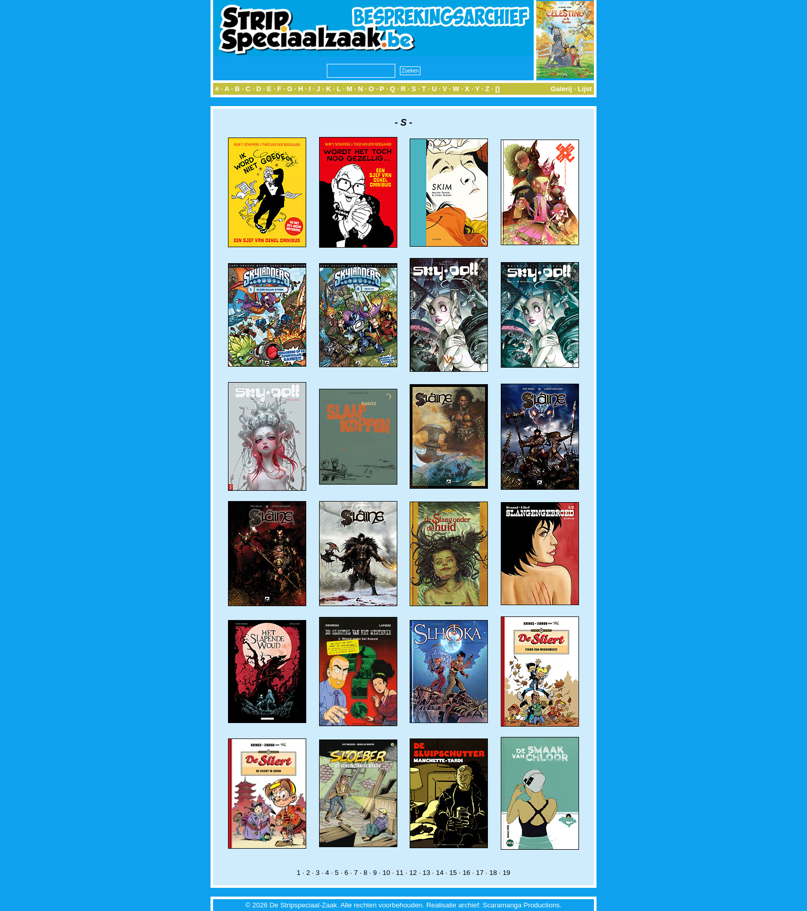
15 (453, 872)
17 (480, 872)
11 (400, 872)
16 (466, 872)
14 (440, 872)
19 (507, 872)
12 (413, 872)
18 (493, 872)
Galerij (561, 89)
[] (497, 89)
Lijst (585, 89)
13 (426, 872)
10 (386, 872)
